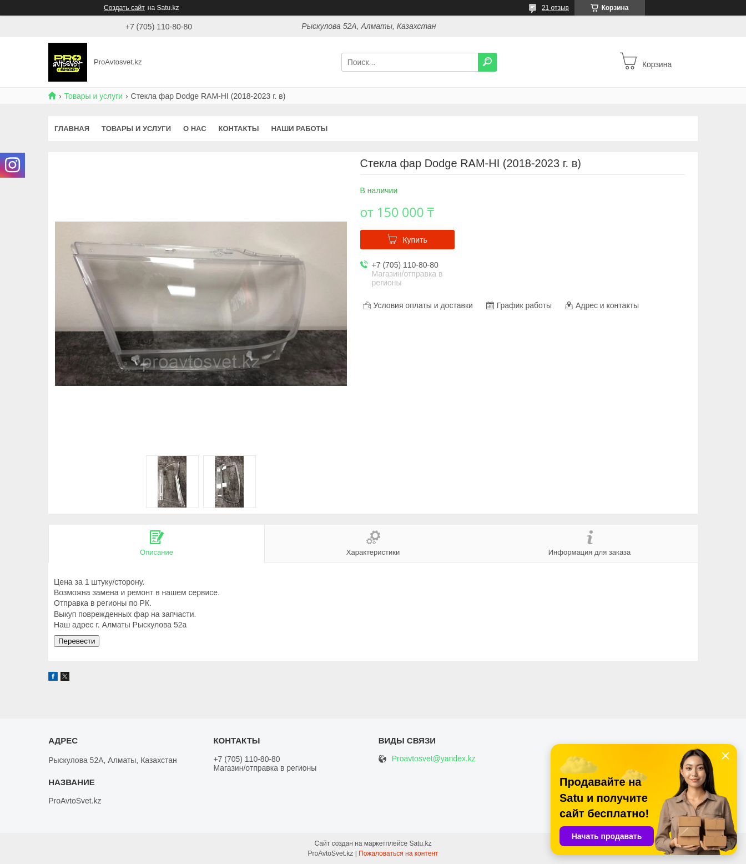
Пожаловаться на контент (398, 853)
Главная (71, 128)
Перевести (76, 641)
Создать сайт (124, 8)
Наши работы (299, 128)
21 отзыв (555, 8)
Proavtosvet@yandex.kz (434, 759)
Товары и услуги (93, 96)
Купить (414, 239)
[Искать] (487, 62)
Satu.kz (420, 843)
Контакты (239, 128)
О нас (194, 128)
